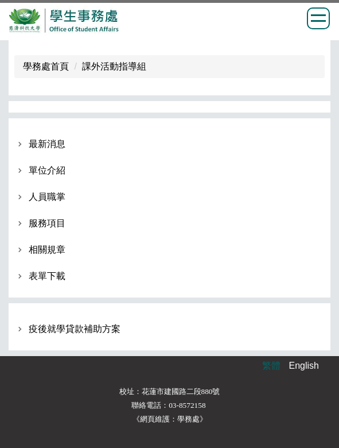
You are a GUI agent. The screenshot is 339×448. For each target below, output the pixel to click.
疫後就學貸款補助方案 (74, 329)
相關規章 (47, 249)
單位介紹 (47, 170)
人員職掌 (47, 197)
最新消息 (47, 144)
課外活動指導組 (114, 66)
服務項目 (47, 223)
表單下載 (47, 276)
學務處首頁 (46, 66)
